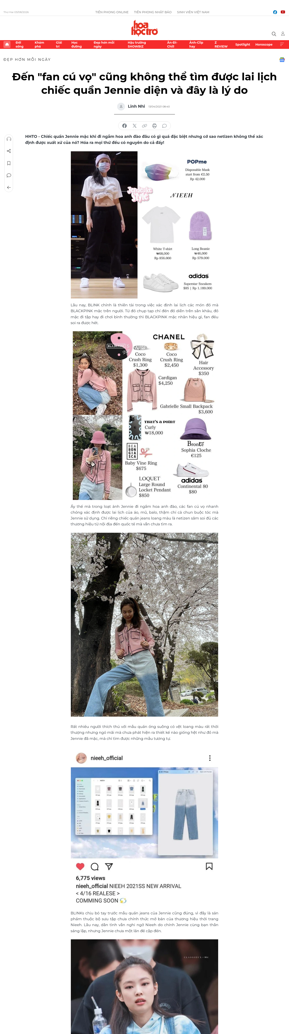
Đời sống (19, 44)
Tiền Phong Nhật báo (153, 12)
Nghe (9, 139)
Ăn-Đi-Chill (172, 44)
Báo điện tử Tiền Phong (144, 28)
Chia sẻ (9, 151)
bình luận (164, 126)
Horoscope (263, 44)
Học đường (76, 44)
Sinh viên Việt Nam (193, 12)
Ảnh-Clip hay (196, 44)
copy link (144, 126)
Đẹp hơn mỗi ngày (104, 44)
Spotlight (242, 44)
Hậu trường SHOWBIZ (137, 44)
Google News (282, 59)
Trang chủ (6, 44)
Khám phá (39, 44)
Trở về (9, 187)
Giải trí (59, 44)
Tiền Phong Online (112, 12)
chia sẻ (124, 126)
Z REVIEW (221, 44)
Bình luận (9, 175)
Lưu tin (9, 163)
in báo (154, 126)
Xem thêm (282, 44)
